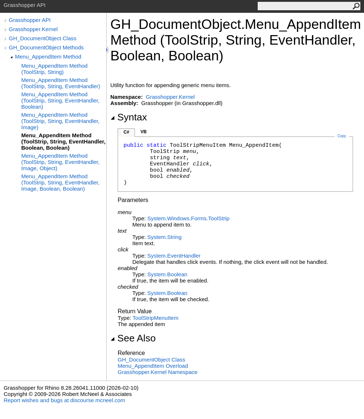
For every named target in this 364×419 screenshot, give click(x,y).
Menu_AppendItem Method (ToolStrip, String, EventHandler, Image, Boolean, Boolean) (60, 182)
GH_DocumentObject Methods (46, 47)
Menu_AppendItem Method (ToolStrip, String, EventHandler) (60, 83)
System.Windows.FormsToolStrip (188, 218)
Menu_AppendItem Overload (153, 366)
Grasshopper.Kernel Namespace (158, 372)
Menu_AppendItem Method (48, 56)
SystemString (164, 237)
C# (126, 132)
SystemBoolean (167, 274)
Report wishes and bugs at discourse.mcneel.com (64, 400)
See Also (133, 338)
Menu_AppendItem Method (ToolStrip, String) (54, 69)
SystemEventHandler (174, 255)
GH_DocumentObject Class (42, 38)
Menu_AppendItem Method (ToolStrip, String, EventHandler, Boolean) (60, 100)
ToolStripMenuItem (156, 318)
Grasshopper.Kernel (33, 29)
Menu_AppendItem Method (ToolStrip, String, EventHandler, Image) (60, 121)
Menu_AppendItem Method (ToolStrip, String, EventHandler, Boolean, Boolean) (63, 141)
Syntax (128, 117)
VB (143, 131)
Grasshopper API (30, 20)
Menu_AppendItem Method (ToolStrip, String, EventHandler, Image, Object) (60, 162)
